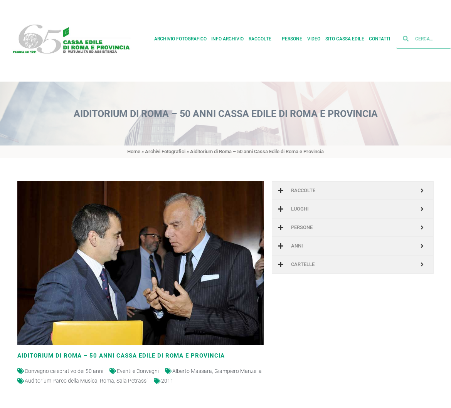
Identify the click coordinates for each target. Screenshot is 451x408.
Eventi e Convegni (138, 371)
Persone (292, 36)
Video (313, 36)
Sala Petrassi (132, 381)
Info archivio (227, 36)
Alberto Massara (192, 371)
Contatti (379, 36)
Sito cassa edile (344, 36)
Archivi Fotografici (165, 151)
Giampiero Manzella (238, 371)
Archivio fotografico (180, 36)
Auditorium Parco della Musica (61, 381)
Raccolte (263, 36)
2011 (167, 381)
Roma (107, 381)
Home (133, 151)
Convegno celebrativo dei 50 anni (64, 371)
